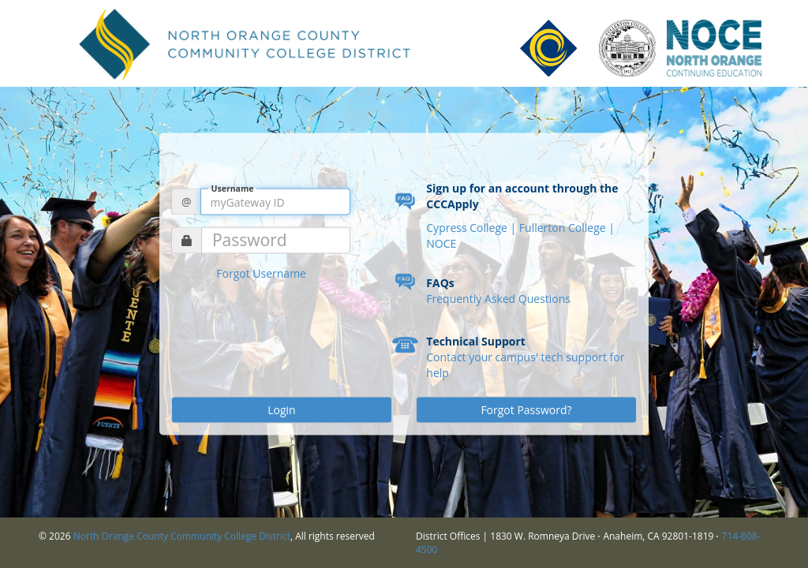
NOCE (441, 243)
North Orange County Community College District (181, 536)
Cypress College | (472, 227)
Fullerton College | (567, 227)
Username (232, 188)
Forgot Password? (526, 409)
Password (249, 240)
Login (281, 409)
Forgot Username (261, 273)
